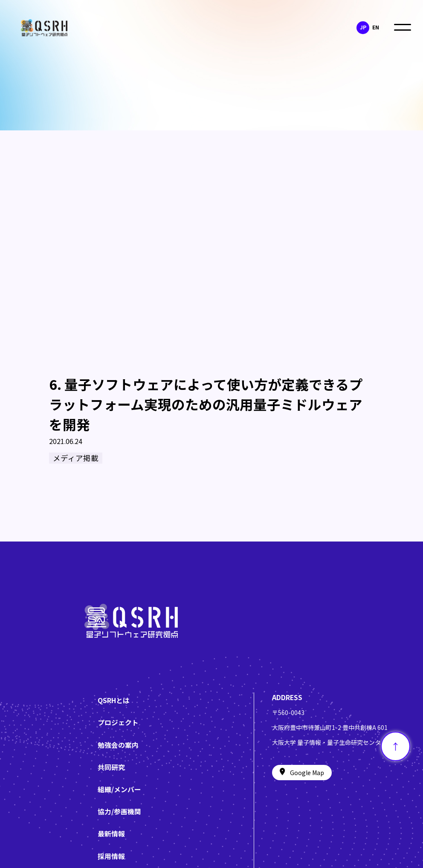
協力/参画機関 (119, 811)
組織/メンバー (119, 789)
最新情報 (111, 834)
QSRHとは (114, 700)
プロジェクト (118, 722)
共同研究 (111, 767)
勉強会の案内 (118, 745)
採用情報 (111, 856)
